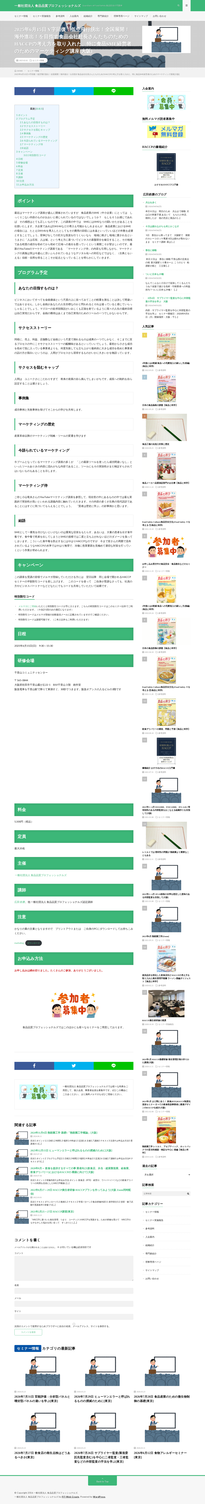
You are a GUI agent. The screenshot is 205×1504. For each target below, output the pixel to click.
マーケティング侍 (31, 144)
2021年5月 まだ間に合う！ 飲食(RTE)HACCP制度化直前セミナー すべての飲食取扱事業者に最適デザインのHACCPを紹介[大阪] (166, 1104)
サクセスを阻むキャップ (35, 129)
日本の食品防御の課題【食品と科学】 (160, 648)
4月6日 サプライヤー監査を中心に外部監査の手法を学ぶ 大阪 (168, 300)
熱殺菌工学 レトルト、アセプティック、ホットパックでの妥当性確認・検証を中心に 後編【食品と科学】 (166, 1149)
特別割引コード (35, 155)
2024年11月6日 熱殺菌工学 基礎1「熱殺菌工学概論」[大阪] (63, 1132)
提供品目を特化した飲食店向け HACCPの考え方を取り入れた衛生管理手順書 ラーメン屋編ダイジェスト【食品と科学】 (166, 978)
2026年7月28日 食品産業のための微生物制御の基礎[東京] (162, 1399)
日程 (19, 158)
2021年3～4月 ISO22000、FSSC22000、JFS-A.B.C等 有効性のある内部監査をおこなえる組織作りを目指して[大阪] (166, 810)
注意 (20, 180)
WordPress (99, 1496)
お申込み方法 (25, 184)
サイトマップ (141, 16)
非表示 (39, 108)
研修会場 (22, 162)
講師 (19, 177)
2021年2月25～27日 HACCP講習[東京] (52, 1211)
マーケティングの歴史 (34, 137)
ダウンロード (33, 943)
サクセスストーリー (32, 125)
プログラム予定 (25, 118)
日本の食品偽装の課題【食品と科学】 (160, 405)
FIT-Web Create (70, 1496)
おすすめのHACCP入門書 (166, 184)
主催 (19, 173)
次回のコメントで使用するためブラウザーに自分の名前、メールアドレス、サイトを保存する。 (62, 1326)
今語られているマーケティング (38, 140)
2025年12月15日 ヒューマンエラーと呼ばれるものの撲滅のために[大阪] (71, 1150)
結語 (24, 147)
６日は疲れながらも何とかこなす (162, 226)
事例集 (25, 133)
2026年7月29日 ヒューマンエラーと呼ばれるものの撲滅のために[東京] (102, 1399)
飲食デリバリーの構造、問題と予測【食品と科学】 (166, 729)
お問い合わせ (159, 16)
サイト (17, 1311)
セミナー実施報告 (42, 16)
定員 (19, 169)
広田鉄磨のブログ (155, 194)
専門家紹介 (103, 16)
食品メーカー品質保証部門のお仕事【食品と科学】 (166, 483)
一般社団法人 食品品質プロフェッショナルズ (40, 875)
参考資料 (60, 16)
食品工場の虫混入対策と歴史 (155, 444)
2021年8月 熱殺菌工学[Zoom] (155, 936)
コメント (18, 1253)
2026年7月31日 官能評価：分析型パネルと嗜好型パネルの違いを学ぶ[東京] (42, 1399)
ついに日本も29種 (154, 274)
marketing (19, 943)
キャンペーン (24, 151)
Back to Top (103, 1481)
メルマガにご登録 (27, 606)
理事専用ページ (121, 16)
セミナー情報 (21, 16)
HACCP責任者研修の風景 (154, 1020)
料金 (19, 166)
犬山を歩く (151, 202)
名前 (16, 1285)
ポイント (22, 115)
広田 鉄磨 (19, 901)
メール (17, 1298)
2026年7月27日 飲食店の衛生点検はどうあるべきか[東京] (42, 1455)
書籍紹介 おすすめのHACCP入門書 (158, 768)
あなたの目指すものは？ (35, 122)
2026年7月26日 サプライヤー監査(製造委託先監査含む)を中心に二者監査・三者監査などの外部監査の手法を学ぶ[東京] (101, 1457)
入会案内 (74, 16)
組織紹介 (88, 16)
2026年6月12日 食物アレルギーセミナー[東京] (160, 1455)
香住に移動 (151, 250)
